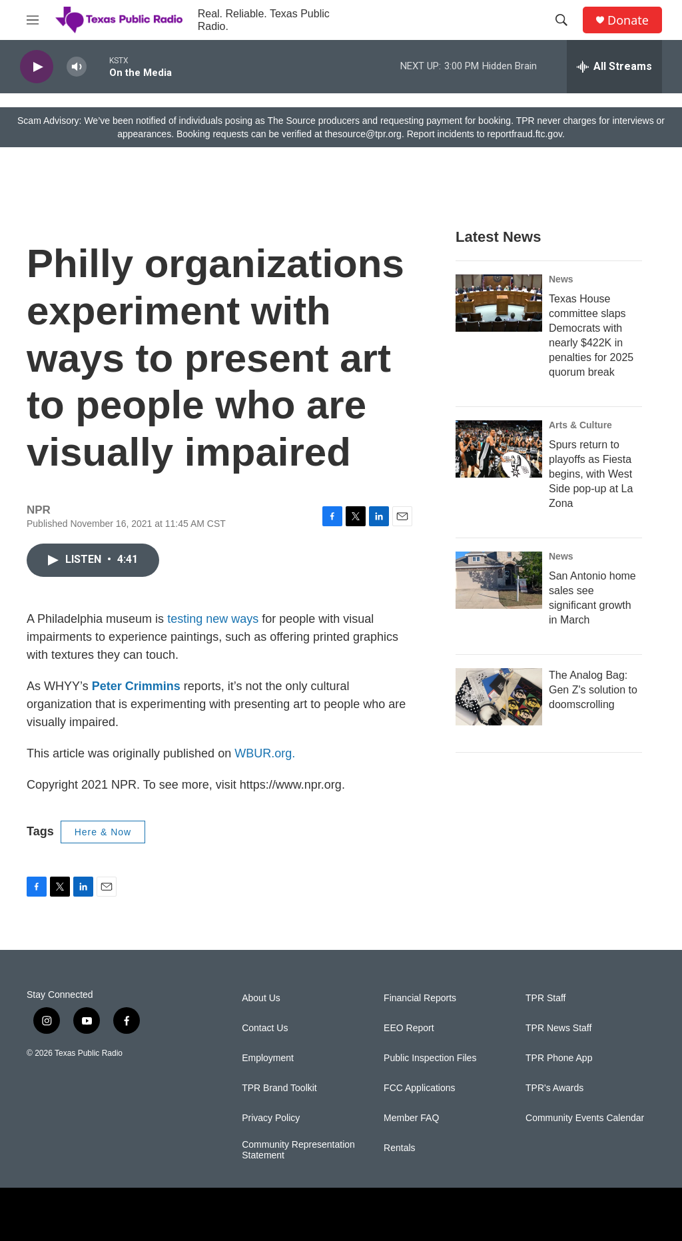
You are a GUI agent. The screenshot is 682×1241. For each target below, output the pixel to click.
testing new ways (212, 618)
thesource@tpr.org (363, 134)
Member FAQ (411, 1118)
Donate (628, 20)
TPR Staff (545, 998)
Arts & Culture (580, 425)
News (561, 279)
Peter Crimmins (136, 686)
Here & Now (103, 832)
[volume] (76, 67)
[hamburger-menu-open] (32, 20)
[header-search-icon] (561, 20)
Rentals (399, 1148)
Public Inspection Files (430, 1058)
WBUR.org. (264, 753)
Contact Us (265, 1028)
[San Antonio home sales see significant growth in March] (499, 580)
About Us (261, 998)
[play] (36, 67)
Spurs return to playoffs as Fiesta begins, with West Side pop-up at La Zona (591, 474)
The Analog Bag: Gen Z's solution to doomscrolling (593, 689)
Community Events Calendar (584, 1118)
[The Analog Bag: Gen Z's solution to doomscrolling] (499, 696)
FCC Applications (419, 1088)
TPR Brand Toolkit (279, 1088)
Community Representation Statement (298, 1150)
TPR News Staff (558, 1028)
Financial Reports (420, 998)
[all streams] (614, 66)
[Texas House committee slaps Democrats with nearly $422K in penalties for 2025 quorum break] (499, 303)
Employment (268, 1058)
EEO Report (409, 1028)
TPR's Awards (554, 1088)
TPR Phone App (558, 1058)
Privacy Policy (271, 1118)
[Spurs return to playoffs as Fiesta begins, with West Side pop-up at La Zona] (499, 449)
